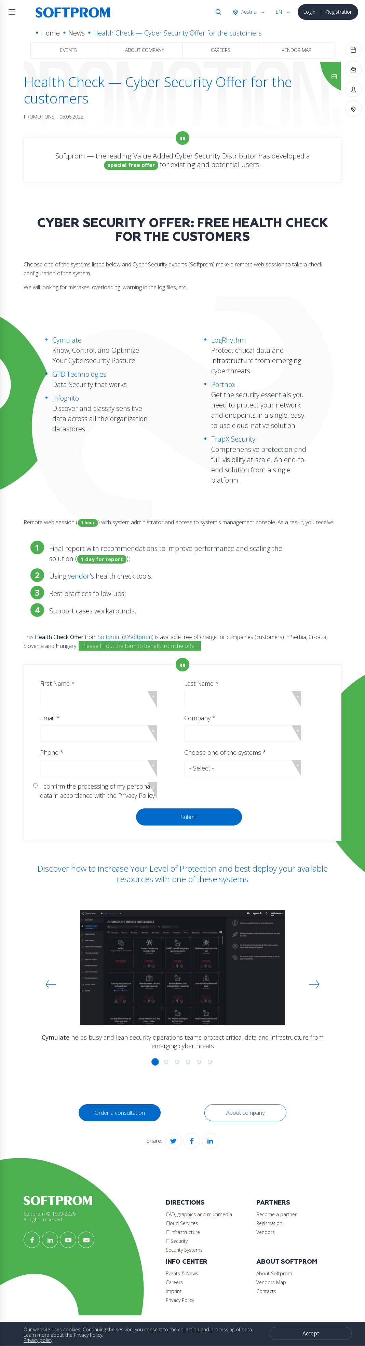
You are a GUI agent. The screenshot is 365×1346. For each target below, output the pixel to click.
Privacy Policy (180, 1300)
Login (309, 12)
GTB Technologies (79, 374)
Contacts (266, 1291)
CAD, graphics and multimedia (199, 1214)
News (76, 33)
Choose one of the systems (225, 752)
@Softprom (138, 637)
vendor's (81, 576)
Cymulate (67, 340)
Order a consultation (120, 1112)
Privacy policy (38, 1340)
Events (68, 50)
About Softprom (286, 1262)
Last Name (201, 683)
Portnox (223, 384)
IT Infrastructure (183, 1232)
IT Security (177, 1241)
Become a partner (276, 1214)
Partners (273, 1203)
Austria (248, 12)
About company (144, 50)
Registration (339, 12)
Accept (310, 1333)
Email (50, 718)
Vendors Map (271, 1282)
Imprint (173, 1291)
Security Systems (184, 1250)
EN (279, 12)
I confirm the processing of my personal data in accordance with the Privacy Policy (97, 791)
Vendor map (296, 50)
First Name (57, 683)
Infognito (65, 398)
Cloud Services (182, 1223)
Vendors (265, 1232)
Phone (52, 752)
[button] (51, 984)
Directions (185, 1203)
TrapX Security (233, 439)
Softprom (109, 637)
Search (217, 11)
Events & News (182, 1273)
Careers (220, 50)
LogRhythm (228, 340)
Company (200, 718)
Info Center (186, 1262)
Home (50, 33)
